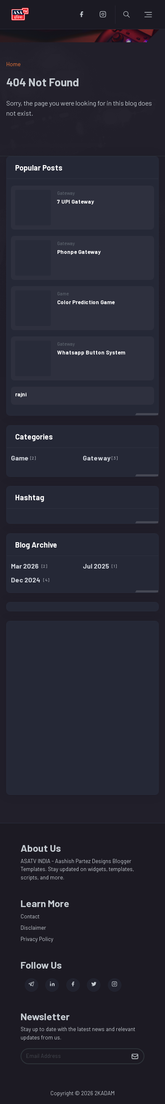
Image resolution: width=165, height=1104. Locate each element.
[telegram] (31, 985)
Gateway (66, 193)
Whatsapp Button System (91, 352)
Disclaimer (33, 927)
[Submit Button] (135, 1056)
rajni (20, 394)
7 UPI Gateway (75, 201)
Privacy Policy (37, 939)
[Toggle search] (127, 15)
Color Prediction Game (86, 302)
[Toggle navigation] (148, 14)
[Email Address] (74, 1056)
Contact (30, 916)
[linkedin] (52, 985)
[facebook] (81, 15)
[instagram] (102, 15)
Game (63, 293)
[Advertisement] (82, 708)
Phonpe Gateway (79, 251)
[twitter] (93, 985)
